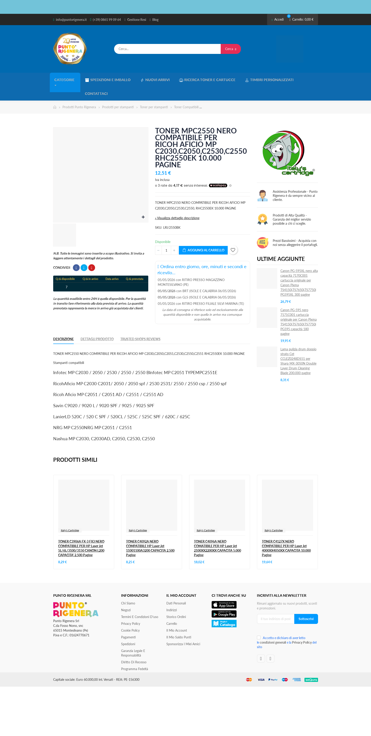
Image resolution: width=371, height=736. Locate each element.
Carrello (171, 608)
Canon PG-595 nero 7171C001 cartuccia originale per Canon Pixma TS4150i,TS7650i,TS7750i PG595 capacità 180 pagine (298, 306)
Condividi (76, 252)
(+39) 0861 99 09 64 (107, 20)
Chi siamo (128, 587)
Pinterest (91, 252)
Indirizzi (171, 594)
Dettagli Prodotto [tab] (97, 323)
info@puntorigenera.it (71, 20)
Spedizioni (128, 628)
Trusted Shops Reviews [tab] (140, 323)
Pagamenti (128, 621)
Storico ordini (176, 601)
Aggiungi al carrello (203, 235)
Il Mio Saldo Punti (178, 621)
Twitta (84, 252)
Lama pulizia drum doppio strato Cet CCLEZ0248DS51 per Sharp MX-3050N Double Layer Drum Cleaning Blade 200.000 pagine (298, 345)
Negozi (126, 594)
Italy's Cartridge (70, 514)
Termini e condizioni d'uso (139, 601)
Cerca (230, 49)
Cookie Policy (130, 615)
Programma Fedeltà (134, 653)
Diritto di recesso (133, 646)
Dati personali (176, 587)
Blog (155, 20)
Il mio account (176, 615)
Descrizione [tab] (63, 323)
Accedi (278, 19)
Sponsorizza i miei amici (183, 628)
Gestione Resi (136, 20)
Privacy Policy (130, 608)
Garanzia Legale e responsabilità (133, 637)
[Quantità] (166, 234)
